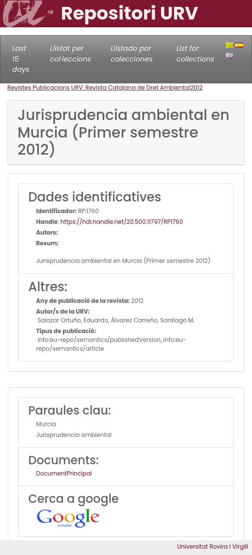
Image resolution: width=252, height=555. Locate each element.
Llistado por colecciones (132, 53)
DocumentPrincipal (64, 473)
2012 (196, 87)
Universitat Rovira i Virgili (212, 546)
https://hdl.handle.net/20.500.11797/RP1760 (121, 222)
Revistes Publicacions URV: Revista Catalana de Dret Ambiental (98, 87)
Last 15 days (20, 58)
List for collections (195, 53)
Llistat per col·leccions (70, 53)
